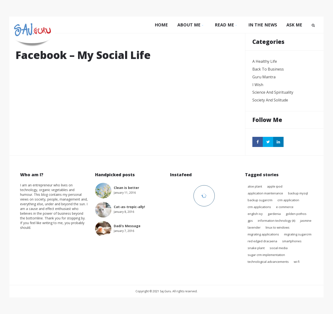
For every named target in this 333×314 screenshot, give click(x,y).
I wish (257, 84)
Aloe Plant (255, 186)
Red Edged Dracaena (262, 241)
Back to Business (268, 69)
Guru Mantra (264, 77)
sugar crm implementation (266, 255)
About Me (191, 25)
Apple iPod (274, 186)
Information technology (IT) (276, 220)
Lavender (254, 227)
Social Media (279, 248)
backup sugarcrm (260, 200)
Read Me (227, 25)
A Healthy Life (264, 61)
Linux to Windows (277, 227)
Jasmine (305, 220)
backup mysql (298, 193)
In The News (262, 25)
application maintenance (265, 193)
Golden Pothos (296, 214)
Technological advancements (268, 262)
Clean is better (126, 187)
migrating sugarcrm (297, 234)
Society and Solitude (270, 100)
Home (161, 25)
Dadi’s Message (127, 226)
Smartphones (292, 241)
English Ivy (255, 214)
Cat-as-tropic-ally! (129, 207)
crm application (288, 200)
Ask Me (294, 25)
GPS (250, 220)
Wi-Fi (297, 262)
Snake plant (256, 248)
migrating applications (263, 234)
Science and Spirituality (272, 92)
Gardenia (274, 214)
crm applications (259, 207)
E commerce (285, 207)
